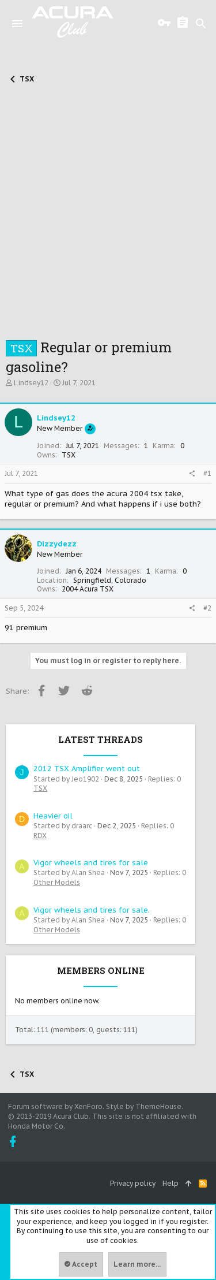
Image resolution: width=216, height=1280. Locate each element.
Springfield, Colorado (109, 580)
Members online (101, 970)
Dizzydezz (57, 544)
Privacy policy (133, 1183)
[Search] (201, 23)
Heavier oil (53, 816)
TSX (40, 788)
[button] (17, 24)
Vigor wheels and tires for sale (90, 863)
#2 (207, 608)
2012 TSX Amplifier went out (86, 768)
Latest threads (100, 739)
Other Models (56, 882)
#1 (207, 473)
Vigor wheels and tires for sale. (91, 910)
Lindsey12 (31, 382)
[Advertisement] (108, 211)
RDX (40, 835)
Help (170, 1183)
